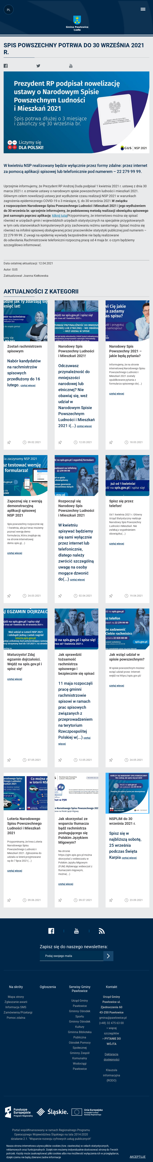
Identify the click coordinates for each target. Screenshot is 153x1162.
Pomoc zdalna (16, 1017)
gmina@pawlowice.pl (113, 1017)
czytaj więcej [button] (28, 385)
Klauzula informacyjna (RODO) (111, 1075)
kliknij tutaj (59, 215)
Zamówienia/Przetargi (18, 1012)
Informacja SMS (15, 1007)
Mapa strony (16, 997)
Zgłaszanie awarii (16, 1002)
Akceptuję (138, 1157)
